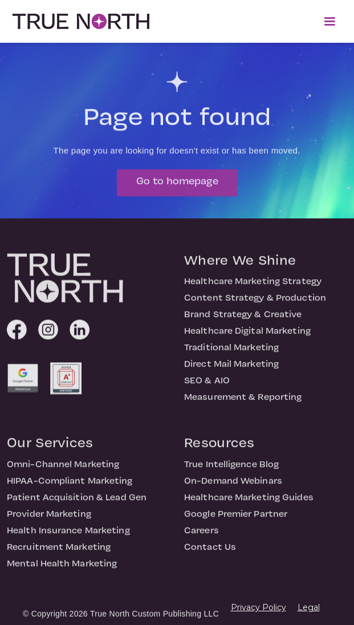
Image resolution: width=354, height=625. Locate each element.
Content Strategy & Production (255, 304)
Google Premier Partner (235, 520)
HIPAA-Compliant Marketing (70, 487)
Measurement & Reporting (243, 403)
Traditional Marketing (231, 354)
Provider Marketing (49, 520)
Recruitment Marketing (59, 553)
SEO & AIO (207, 387)
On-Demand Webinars (233, 487)
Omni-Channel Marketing (63, 471)
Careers (201, 537)
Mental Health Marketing (62, 570)
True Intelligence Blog (231, 471)
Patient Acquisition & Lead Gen (77, 504)
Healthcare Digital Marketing (247, 337)
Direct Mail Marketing (231, 370)
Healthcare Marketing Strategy (253, 288)
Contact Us (210, 553)
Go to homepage (177, 187)
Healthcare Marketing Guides (249, 504)
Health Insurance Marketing (68, 537)
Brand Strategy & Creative (243, 321)
